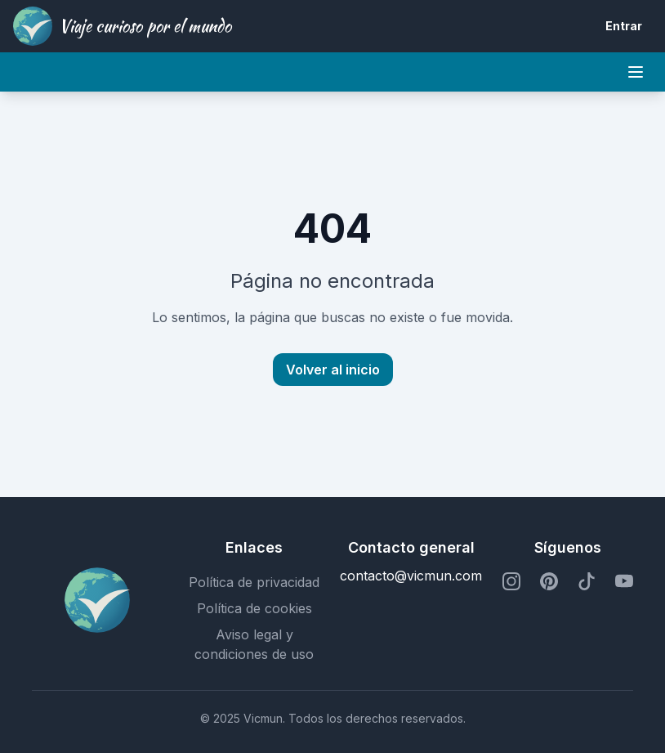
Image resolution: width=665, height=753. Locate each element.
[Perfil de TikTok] (587, 582)
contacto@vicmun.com (411, 575)
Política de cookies (254, 608)
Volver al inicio (333, 369)
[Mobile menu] (635, 72)
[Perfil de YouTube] (624, 582)
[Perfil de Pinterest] (549, 582)
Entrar (623, 26)
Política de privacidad (254, 582)
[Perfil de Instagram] (511, 582)
